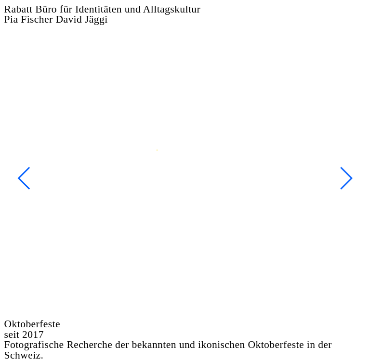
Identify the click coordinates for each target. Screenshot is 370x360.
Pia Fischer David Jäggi (56, 19)
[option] (185, 178)
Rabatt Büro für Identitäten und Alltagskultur (102, 9)
